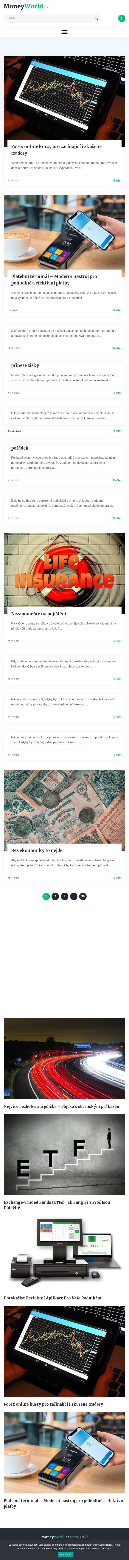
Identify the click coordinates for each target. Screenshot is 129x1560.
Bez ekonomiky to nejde (36, 850)
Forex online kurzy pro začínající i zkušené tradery (53, 1404)
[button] (64, 32)
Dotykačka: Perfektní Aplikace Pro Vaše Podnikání (53, 1298)
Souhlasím (66, 1554)
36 (84, 895)
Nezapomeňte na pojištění (38, 613)
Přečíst (117, 180)
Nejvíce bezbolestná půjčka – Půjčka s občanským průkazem (62, 1106)
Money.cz (64, 1537)
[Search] (96, 18)
